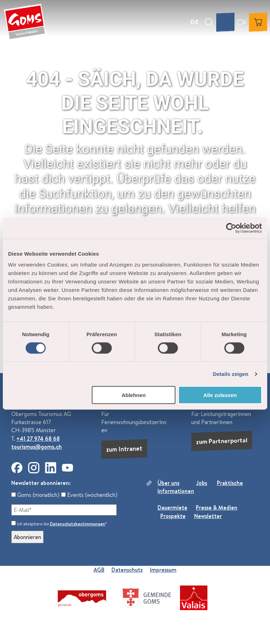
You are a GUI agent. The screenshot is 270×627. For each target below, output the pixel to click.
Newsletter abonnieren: (41, 483)
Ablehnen (134, 395)
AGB (99, 570)
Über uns (168, 483)
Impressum (163, 570)
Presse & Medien (216, 507)
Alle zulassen (220, 395)
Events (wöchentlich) (89, 495)
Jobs (201, 483)
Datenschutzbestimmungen (77, 524)
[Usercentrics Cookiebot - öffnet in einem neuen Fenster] (231, 228)
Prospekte (173, 516)
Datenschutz (127, 570)
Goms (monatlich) (35, 495)
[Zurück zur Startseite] (25, 22)
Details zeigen (230, 374)
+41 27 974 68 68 (38, 438)
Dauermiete (172, 507)
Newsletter (208, 516)
